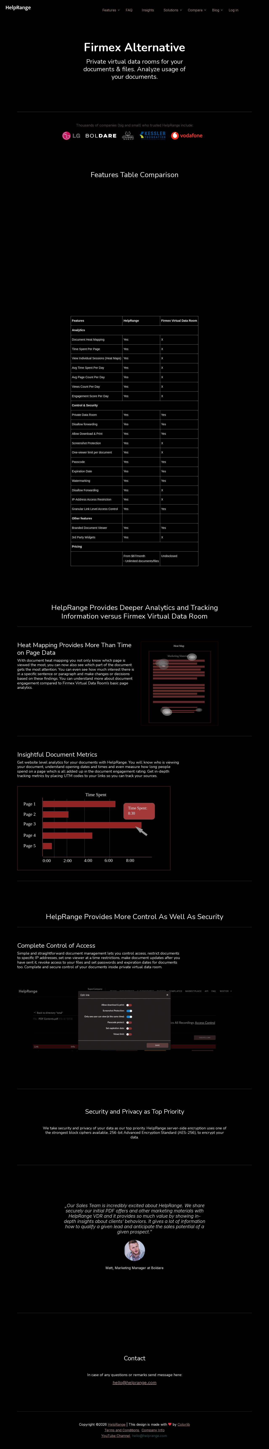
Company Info (153, 1430)
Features (109, 10)
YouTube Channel (115, 1436)
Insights (148, 10)
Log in (233, 10)
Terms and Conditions (121, 1430)
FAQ (129, 10)
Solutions (171, 10)
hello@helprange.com (135, 1382)
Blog (215, 10)
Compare (195, 10)
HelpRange (116, 1424)
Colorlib (184, 1424)
